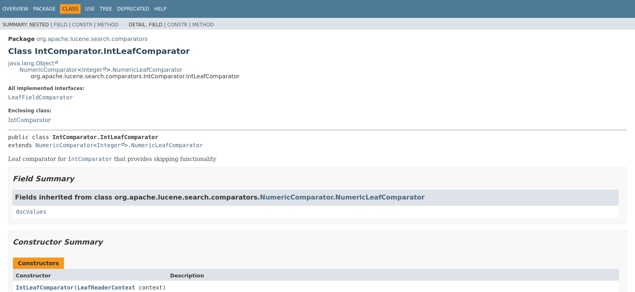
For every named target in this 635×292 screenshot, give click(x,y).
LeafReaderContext (106, 287)
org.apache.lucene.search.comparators (91, 39)
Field (60, 25)
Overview (15, 9)
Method (108, 25)
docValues (31, 211)
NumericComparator (48, 70)
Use (90, 9)
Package (44, 9)
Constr (82, 25)
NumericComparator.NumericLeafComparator (342, 197)
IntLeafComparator (45, 287)
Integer (92, 70)
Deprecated (133, 9)
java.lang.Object (31, 63)
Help (160, 9)
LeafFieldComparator (40, 97)
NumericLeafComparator (147, 70)
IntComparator (29, 120)
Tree (106, 9)
